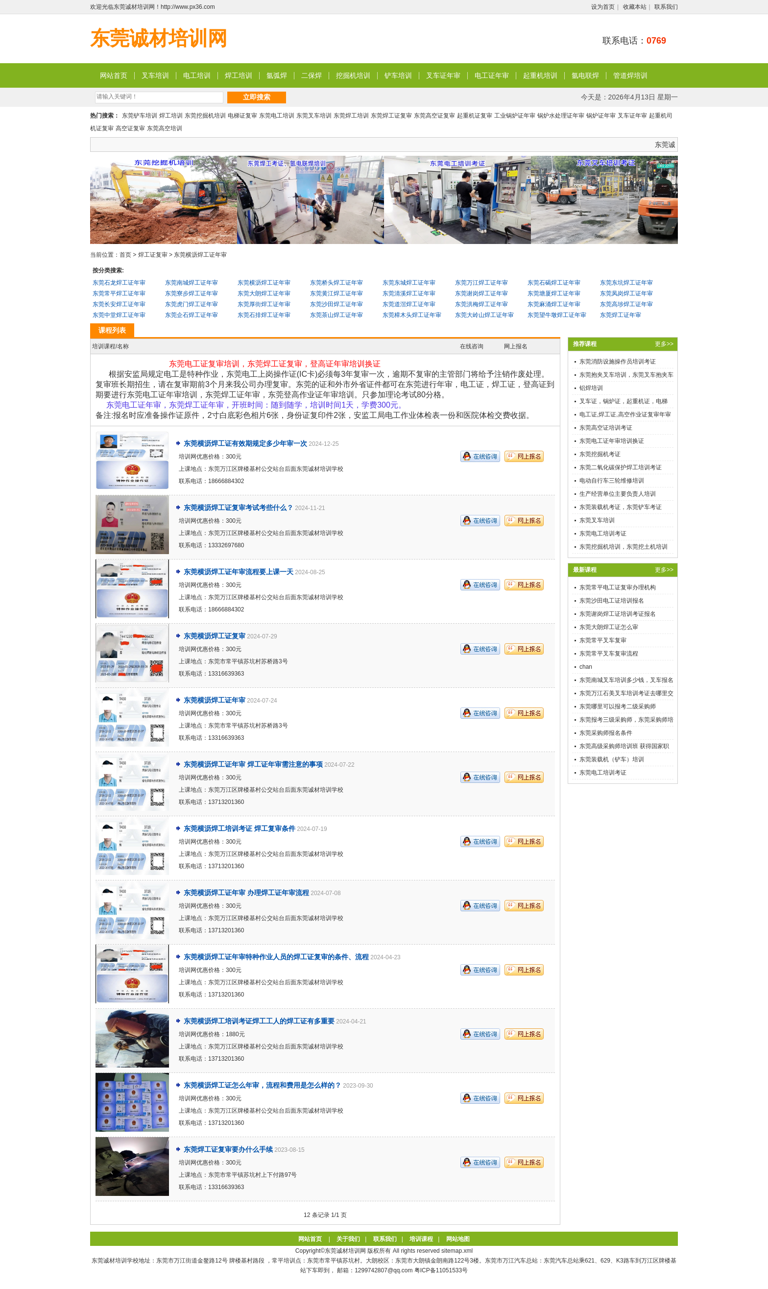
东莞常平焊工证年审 (119, 293)
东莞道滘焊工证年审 (409, 304)
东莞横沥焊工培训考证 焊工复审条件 (239, 828)
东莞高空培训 (164, 128)
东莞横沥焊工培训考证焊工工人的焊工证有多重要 (259, 1021)
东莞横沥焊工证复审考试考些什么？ (238, 507)
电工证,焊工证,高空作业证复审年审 (625, 414)
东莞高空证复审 (434, 115)
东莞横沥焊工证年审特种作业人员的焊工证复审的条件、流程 (276, 957)
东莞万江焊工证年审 (481, 282)
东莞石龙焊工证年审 (119, 282)
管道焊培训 (630, 75)
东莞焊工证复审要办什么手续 (228, 1149)
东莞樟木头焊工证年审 (412, 315)
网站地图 (458, 1239)
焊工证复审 (153, 254)
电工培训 (197, 75)
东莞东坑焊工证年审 (626, 282)
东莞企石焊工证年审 (191, 315)
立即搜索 (256, 97)
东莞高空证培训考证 (605, 427)
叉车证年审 (443, 75)
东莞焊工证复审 (391, 115)
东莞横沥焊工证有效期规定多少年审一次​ (245, 443)
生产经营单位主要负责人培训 (617, 493)
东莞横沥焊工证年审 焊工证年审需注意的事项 (253, 764)
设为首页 (603, 6)
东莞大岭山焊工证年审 (484, 315)
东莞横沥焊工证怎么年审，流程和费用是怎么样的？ (262, 1085)
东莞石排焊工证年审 (264, 315)
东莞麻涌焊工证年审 (554, 304)
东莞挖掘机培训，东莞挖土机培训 (623, 546)
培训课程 (421, 1239)
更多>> (664, 343)
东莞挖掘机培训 (205, 115)
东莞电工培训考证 (602, 533)
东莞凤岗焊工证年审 (626, 293)
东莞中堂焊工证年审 (119, 315)
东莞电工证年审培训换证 (611, 441)
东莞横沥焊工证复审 (214, 636)
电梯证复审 (242, 115)
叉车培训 (155, 75)
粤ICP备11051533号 (441, 1270)
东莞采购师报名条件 (605, 733)
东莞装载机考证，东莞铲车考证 (620, 507)
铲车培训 (398, 75)
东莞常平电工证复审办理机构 (617, 587)
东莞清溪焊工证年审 (409, 293)
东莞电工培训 (276, 115)
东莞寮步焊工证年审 (191, 293)
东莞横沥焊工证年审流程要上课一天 (238, 572)
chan (585, 666)
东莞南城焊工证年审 (191, 282)
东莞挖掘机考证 (600, 454)
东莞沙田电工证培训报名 (611, 600)
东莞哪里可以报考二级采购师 (617, 706)
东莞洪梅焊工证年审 (481, 304)
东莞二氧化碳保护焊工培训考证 (620, 467)
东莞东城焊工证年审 (409, 282)
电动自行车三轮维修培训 (611, 480)
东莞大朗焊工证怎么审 (608, 627)
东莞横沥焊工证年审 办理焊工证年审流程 (246, 893)
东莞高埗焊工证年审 (626, 304)
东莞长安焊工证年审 (119, 304)
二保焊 (311, 75)
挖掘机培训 (353, 75)
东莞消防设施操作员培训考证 (617, 361)
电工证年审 (492, 75)
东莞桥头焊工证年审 (336, 282)
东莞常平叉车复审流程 (608, 653)
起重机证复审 (474, 115)
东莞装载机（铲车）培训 (611, 759)
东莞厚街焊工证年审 (264, 304)
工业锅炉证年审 (514, 115)
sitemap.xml (457, 1250)
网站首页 (113, 75)
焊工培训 (238, 75)
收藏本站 (635, 6)
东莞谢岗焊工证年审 (481, 293)
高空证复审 (130, 128)
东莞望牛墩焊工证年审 (557, 315)
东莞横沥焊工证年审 (200, 254)
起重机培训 (540, 75)
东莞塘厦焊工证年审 (554, 293)
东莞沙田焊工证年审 (336, 304)
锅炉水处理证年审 (560, 115)
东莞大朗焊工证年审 (264, 293)
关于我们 (348, 1239)
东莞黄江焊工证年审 (336, 293)
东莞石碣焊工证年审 (554, 282)
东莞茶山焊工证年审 (336, 315)
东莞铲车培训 (139, 115)
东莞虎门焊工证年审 (191, 304)
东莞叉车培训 (314, 115)
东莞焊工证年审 (620, 315)
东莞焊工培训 (351, 115)
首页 (125, 254)
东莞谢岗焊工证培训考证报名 (617, 613)
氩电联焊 (585, 75)
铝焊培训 (591, 388)
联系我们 (666, 6)
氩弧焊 (276, 75)
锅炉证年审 (601, 115)
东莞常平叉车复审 (602, 640)
